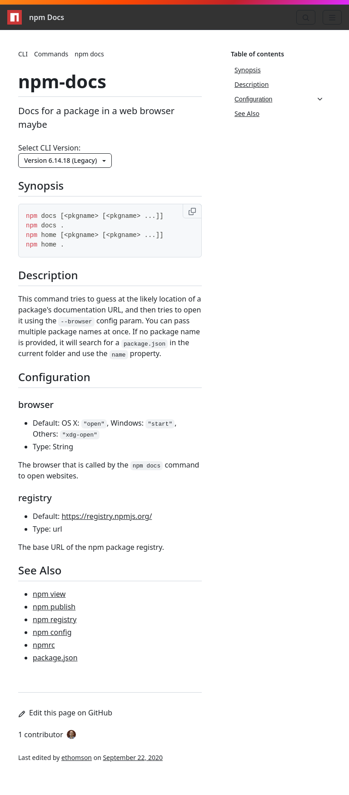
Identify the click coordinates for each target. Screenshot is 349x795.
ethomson (76, 757)
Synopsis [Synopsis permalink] (46, 185)
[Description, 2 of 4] (279, 84)
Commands (51, 54)
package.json (55, 658)
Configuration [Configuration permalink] (59, 376)
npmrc (44, 645)
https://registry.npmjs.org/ (106, 516)
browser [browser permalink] (41, 404)
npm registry (54, 619)
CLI (23, 54)
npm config (52, 632)
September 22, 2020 (133, 757)
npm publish (54, 607)
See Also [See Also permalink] (45, 570)
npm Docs (35, 17)
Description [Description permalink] (53, 274)
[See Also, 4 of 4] (279, 113)
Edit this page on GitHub (65, 713)
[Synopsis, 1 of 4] (279, 70)
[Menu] (332, 17)
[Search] (305, 17)
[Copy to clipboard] (192, 211)
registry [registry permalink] (40, 498)
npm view (49, 594)
